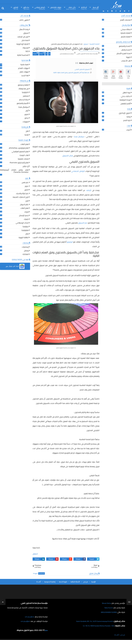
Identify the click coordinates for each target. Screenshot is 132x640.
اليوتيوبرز (70, 241)
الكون (26, 189)
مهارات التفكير (23, 67)
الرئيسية (93, 581)
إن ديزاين (26, 166)
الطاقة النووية (24, 237)
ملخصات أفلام (125, 19)
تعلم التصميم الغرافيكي (20, 151)
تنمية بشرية (24, 64)
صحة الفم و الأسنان (123, 53)
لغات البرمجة (24, 155)
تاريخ (27, 200)
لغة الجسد (25, 75)
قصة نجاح (25, 40)
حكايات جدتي (125, 96)
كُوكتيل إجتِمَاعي (39, 8)
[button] (15, 265)
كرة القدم (126, 120)
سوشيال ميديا (79, 136)
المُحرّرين (15, 8)
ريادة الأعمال (24, 29)
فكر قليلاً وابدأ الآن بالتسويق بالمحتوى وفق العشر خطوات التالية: (71, 72)
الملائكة (26, 254)
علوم (27, 185)
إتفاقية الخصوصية (49, 581)
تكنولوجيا (25, 92)
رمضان (26, 250)
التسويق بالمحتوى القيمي (82, 68)
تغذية (27, 134)
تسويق (35, 553)
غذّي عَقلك (71, 8)
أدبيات (128, 129)
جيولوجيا (26, 226)
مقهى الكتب (24, 19)
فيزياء (26, 211)
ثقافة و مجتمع (23, 84)
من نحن (85, 581)
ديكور (27, 117)
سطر (46, 629)
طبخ (27, 130)
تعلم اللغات (24, 144)
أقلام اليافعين (125, 103)
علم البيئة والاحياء (22, 193)
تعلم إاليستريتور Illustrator (19, 162)
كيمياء (26, 218)
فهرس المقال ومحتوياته (84, 62)
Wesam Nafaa (105, 602)
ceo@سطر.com (28, 616)
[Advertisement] (66, 28)
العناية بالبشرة (125, 32)
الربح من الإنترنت (23, 36)
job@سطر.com (24, 620)
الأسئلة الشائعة (75, 581)
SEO (27, 51)
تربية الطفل (126, 92)
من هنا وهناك (24, 88)
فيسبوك (26, 47)
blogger (35, 573)
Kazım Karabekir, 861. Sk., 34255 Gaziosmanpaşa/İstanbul (91, 620)
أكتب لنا (38, 581)
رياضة (128, 116)
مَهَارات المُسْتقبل (55, 8)
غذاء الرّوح (26, 8)
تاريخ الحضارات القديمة (21, 196)
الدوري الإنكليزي (124, 112)
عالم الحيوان (24, 204)
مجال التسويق (68, 155)
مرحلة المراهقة (125, 99)
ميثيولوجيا (25, 229)
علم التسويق (82, 222)
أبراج (27, 110)
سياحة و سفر (24, 99)
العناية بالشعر (125, 36)
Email (35, 52)
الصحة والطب (125, 49)
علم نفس (25, 182)
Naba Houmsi (108, 607)
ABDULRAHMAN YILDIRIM (106, 611)
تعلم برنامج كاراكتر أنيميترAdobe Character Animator (14, 170)
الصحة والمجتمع (124, 45)
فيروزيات (26, 121)
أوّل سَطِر (95, 8)
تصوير (27, 114)
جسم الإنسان (24, 215)
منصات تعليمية (23, 158)
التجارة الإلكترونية (22, 43)
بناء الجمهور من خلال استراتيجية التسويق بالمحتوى (66, 48)
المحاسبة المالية (23, 54)
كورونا (128, 56)
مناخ (27, 233)
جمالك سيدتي (125, 29)
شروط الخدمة (63, 581)
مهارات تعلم (24, 71)
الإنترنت (88, 189)
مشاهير (26, 95)
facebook (41, 573)
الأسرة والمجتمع (23, 103)
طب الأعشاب (125, 60)
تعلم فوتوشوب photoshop (19, 147)
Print (42, 52)
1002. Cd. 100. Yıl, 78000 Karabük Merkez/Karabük (95, 625)
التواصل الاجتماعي (78, 170)
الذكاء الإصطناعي (22, 222)
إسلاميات (25, 246)
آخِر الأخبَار (84, 8)
